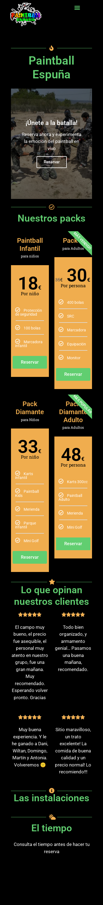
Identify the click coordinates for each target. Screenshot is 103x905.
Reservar (52, 161)
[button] (77, 7)
